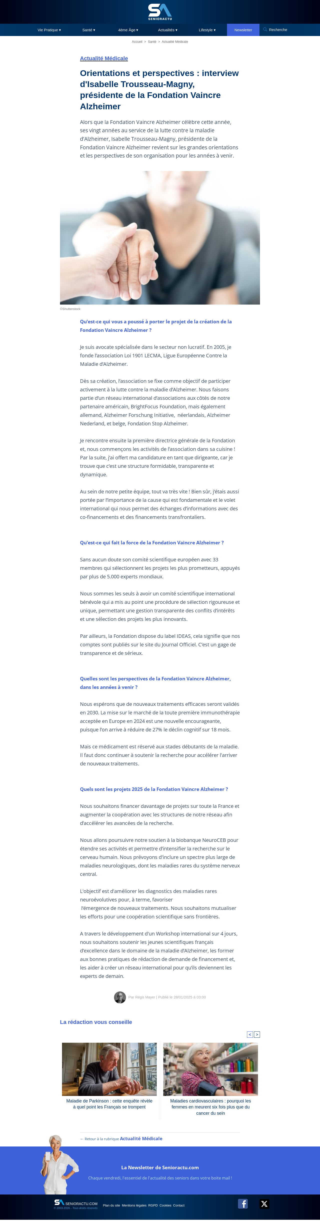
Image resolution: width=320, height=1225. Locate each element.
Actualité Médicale (175, 42)
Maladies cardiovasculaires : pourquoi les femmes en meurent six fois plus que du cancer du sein (210, 1103)
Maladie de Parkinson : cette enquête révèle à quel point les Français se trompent (109, 1103)
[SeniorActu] (160, 12)
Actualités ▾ (168, 30)
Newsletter (243, 30)
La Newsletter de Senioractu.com (160, 1171)
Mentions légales (142, 1210)
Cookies (184, 1210)
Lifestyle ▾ (207, 30)
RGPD (167, 1210)
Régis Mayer (145, 997)
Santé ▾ (88, 30)
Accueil (137, 42)
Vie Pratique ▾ (49, 30)
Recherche (278, 30)
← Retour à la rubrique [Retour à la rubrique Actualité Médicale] (121, 1143)
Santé (152, 42)
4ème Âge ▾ (128, 30)
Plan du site (114, 1210)
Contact (202, 1210)
